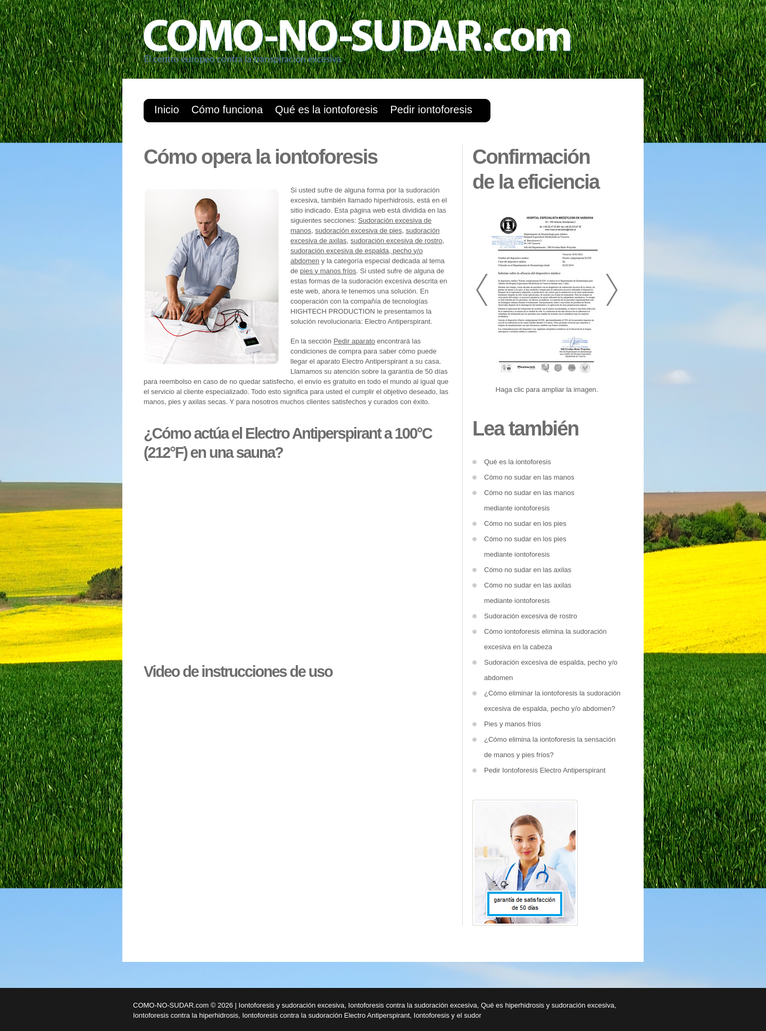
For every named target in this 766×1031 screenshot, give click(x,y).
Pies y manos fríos (512, 724)
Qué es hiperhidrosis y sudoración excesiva (547, 1005)
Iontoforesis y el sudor (447, 1015)
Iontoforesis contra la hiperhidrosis (185, 1015)
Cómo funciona (227, 109)
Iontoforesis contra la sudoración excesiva (412, 1005)
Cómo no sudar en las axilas (527, 570)
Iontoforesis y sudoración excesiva (292, 1005)
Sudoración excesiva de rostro (530, 616)
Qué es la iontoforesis (326, 109)
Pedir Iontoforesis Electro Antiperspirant (544, 770)
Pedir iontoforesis (431, 109)
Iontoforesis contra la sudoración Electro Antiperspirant (326, 1015)
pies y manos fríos (328, 271)
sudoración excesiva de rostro (397, 241)
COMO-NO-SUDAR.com (171, 1005)
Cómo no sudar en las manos (529, 477)
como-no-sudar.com (378, 45)
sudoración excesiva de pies (358, 230)
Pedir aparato (354, 341)
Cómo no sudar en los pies (525, 523)
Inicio (166, 109)
